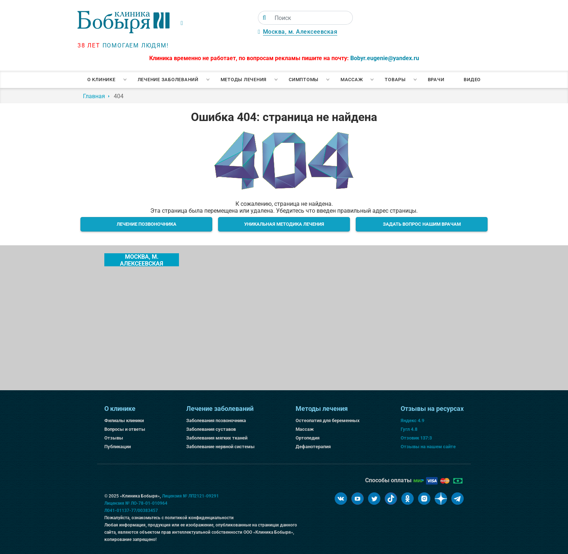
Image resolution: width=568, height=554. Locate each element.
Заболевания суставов (211, 429)
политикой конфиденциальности (199, 517)
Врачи (436, 79)
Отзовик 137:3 (416, 438)
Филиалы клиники (124, 420)
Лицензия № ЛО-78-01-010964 (135, 503)
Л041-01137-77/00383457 (131, 510)
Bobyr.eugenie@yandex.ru (384, 58)
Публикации (117, 446)
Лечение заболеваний (168, 79)
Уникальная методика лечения (284, 224)
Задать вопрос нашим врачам (422, 224)
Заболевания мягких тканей (216, 438)
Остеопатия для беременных (328, 420)
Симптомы (303, 79)
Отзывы (113, 438)
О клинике (101, 79)
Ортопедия (308, 438)
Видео (472, 79)
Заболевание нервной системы (220, 446)
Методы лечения (244, 79)
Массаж (352, 79)
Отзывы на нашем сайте (428, 446)
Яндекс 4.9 (412, 420)
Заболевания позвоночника (216, 420)
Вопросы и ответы (124, 429)
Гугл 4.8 (409, 429)
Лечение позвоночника (146, 224)
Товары (395, 79)
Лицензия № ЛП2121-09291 (190, 496)
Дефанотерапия (313, 446)
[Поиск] (264, 17)
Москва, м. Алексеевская (300, 31)
